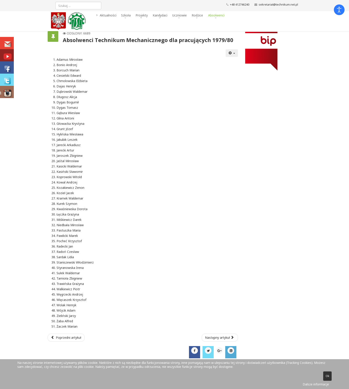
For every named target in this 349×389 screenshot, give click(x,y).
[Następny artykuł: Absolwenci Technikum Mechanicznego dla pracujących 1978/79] (220, 338)
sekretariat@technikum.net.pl (278, 4)
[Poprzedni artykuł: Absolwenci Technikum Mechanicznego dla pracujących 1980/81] (66, 338)
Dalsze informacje (316, 384)
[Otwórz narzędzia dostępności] (339, 9)
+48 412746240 (239, 4)
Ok (327, 376)
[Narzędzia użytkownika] (232, 53)
